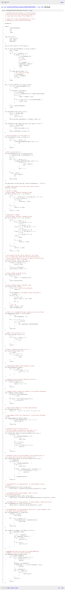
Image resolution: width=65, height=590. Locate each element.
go (2, 7)
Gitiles (8, 588)
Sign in (62, 2)
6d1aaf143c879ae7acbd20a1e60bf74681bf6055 (21, 7)
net (42, 7)
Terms (16, 588)
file (31, 10)
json (62, 587)
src (39, 7)
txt (59, 587)
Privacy (12, 588)
